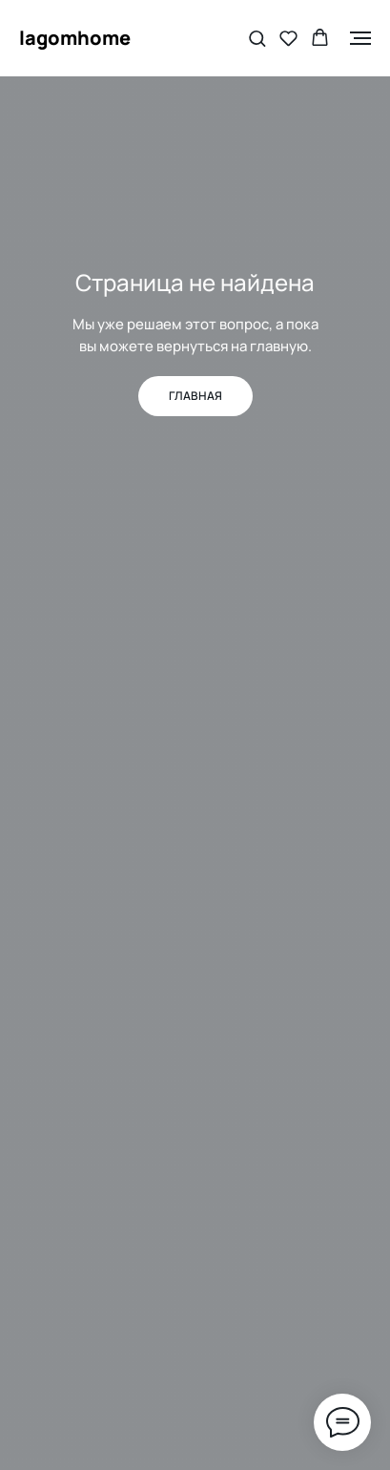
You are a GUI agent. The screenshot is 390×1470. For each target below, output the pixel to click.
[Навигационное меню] (360, 38)
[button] (257, 38)
